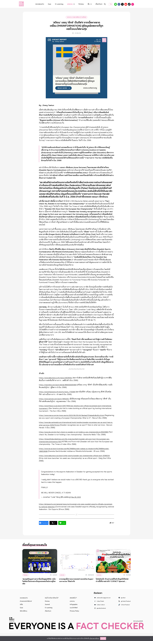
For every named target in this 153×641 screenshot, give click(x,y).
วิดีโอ (21, 612)
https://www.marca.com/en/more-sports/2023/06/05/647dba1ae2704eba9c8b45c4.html (75, 415)
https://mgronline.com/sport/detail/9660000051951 (60, 385)
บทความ (70, 4)
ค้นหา (105, 4)
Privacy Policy (74, 619)
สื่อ (89, 4)
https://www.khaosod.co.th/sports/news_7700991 (59, 392)
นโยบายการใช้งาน (94, 638)
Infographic (73, 612)
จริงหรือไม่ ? (73, 606)
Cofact (12, 627)
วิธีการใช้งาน (23, 619)
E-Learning (59, 4)
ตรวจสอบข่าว (39, 4)
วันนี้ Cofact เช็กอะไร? (51, 606)
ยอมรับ (103, 638)
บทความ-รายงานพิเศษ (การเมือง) (76, 17)
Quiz (49, 4)
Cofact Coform (125, 4)
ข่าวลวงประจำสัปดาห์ (26, 609)
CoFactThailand (129, 4)
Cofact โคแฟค (118, 4)
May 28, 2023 (76, 505)
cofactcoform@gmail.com (104, 606)
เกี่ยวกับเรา (98, 4)
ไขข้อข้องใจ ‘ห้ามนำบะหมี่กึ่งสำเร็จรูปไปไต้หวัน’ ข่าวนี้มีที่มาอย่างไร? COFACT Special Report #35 (112, 589)
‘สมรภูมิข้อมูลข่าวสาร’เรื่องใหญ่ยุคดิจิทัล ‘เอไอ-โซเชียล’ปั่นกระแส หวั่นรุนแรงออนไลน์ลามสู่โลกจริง (39, 589)
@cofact (115, 4)
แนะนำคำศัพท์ (74, 615)
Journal (47, 612)
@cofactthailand (132, 4)
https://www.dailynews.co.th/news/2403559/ (57, 378)
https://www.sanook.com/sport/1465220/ (56, 399)
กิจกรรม (81, 4)
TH (111, 4)
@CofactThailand (122, 4)
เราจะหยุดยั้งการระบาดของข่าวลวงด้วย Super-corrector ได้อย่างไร (76, 588)
